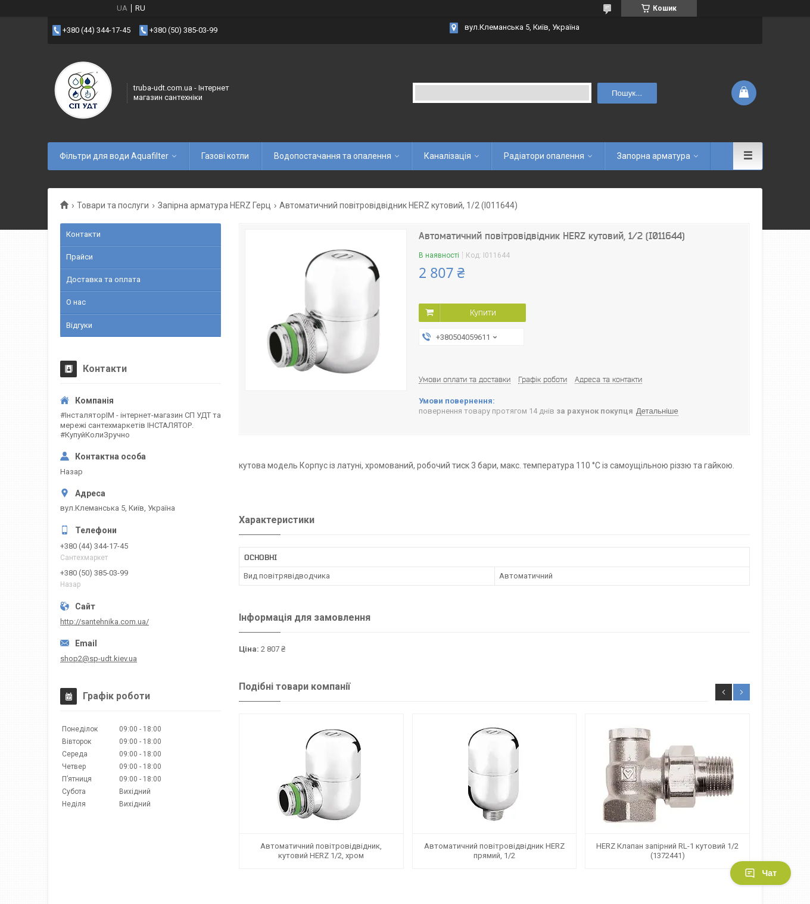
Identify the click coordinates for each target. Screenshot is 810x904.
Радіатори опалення (544, 156)
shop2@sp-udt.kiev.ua (98, 658)
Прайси (79, 256)
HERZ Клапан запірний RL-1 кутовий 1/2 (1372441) (667, 851)
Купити (483, 312)
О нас (76, 302)
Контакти (83, 234)
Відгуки (79, 325)
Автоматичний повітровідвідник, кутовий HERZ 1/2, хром (321, 851)
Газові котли (225, 156)
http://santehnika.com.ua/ (104, 621)
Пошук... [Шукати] (627, 93)
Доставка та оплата (103, 279)
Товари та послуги (113, 205)
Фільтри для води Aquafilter (114, 156)
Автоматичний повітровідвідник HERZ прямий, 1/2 (494, 851)
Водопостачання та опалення (332, 156)
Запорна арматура (653, 156)
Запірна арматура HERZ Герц (214, 205)
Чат (760, 873)
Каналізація (447, 156)
